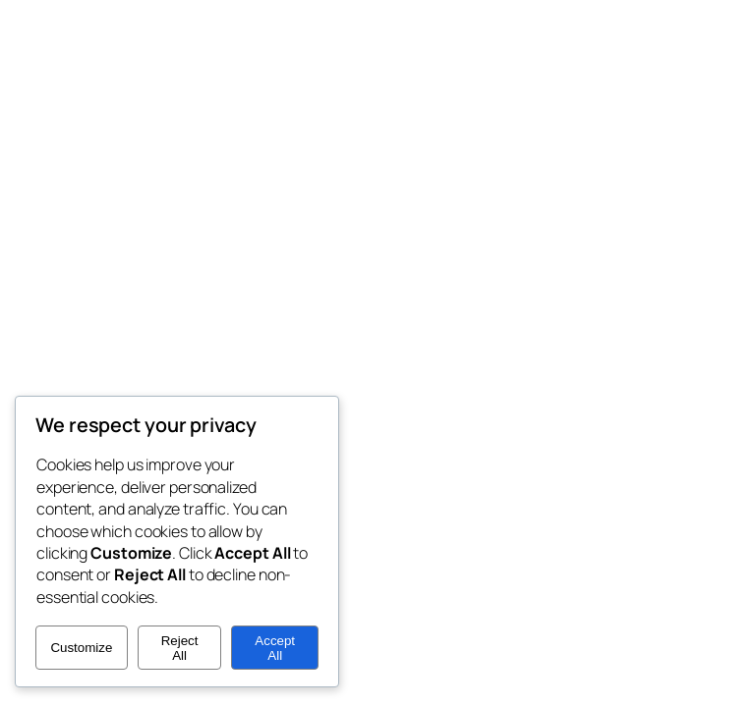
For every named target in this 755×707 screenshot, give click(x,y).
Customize (81, 647)
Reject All (180, 648)
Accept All (275, 648)
